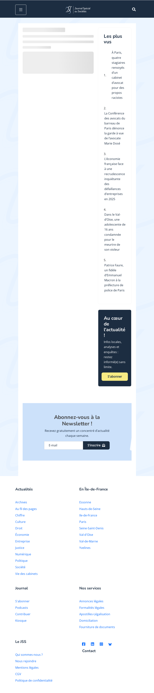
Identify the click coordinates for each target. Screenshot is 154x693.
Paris (82, 522)
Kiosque (20, 621)
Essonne (85, 502)
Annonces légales (91, 601)
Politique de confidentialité (33, 680)
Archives (21, 502)
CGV (18, 674)
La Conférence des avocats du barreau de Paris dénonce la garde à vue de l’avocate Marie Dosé (114, 128)
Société (20, 567)
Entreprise (22, 541)
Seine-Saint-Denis (91, 528)
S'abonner (115, 377)
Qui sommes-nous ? (29, 655)
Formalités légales (91, 608)
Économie (22, 535)
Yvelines (85, 548)
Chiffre (20, 515)
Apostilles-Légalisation (94, 614)
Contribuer (23, 614)
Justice (19, 548)
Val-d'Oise (86, 535)
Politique (21, 561)
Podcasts (21, 608)
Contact (89, 651)
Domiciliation (88, 621)
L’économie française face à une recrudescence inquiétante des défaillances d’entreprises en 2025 (114, 179)
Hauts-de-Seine (89, 509)
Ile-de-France (88, 515)
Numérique (23, 554)
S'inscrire (96, 445)
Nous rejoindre (25, 661)
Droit (18, 528)
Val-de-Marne (88, 541)
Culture (20, 522)
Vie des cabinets (26, 574)
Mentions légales (27, 668)
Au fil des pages (26, 509)
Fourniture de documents (97, 627)
